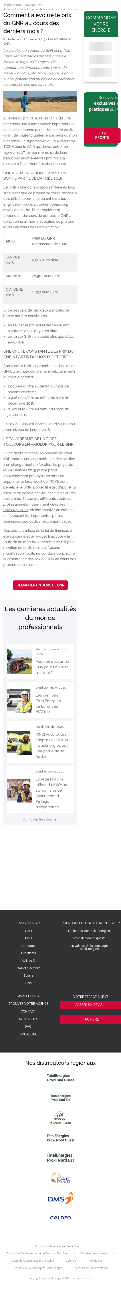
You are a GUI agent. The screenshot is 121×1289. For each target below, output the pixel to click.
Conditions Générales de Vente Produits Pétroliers (37, 1253)
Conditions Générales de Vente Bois (57, 1246)
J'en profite (102, 135)
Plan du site (95, 1261)
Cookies (71, 1261)
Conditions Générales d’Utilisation (33, 1261)
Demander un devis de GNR (40, 585)
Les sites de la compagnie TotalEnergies (38, 1268)
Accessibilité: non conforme (91, 1268)
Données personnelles (94, 1253)
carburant (43, 199)
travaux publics (15, 510)
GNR (67, 118)
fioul (71, 187)
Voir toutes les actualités (40, 819)
